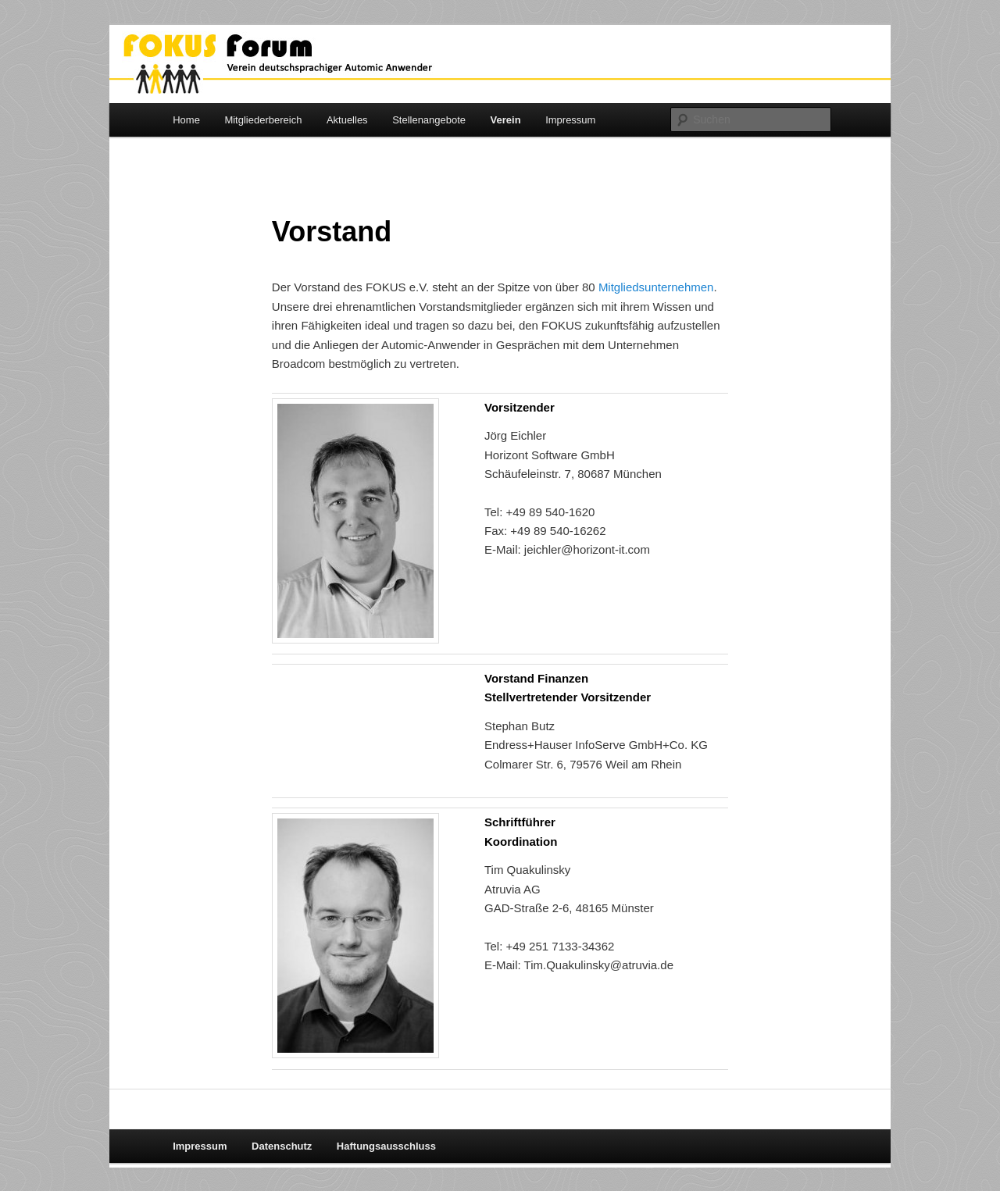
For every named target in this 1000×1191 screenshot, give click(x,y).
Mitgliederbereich (263, 120)
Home (186, 120)
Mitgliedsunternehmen (656, 287)
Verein (506, 120)
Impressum (570, 120)
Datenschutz (282, 1146)
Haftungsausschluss (386, 1146)
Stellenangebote (429, 120)
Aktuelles (347, 120)
